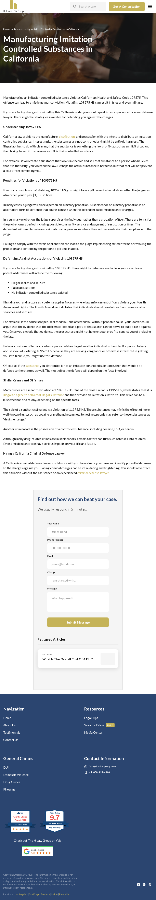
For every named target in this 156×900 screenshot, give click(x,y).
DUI (6, 767)
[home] (13, 6)
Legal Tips (91, 718)
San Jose (45, 894)
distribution (67, 136)
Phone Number (55, 539)
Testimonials (11, 732)
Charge (51, 572)
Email (50, 556)
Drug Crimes (11, 782)
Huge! (110, 725)
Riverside (64, 894)
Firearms (9, 789)
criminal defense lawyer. (93, 473)
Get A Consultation (127, 6)
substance (32, 365)
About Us (9, 725)
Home (6, 29)
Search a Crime (94, 725)
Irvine (54, 894)
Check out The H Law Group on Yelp (38, 840)
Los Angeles (21, 894)
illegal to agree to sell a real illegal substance (33, 395)
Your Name (53, 523)
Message (52, 588)
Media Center (93, 732)
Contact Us (10, 740)
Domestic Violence (16, 775)
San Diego (34, 894)
